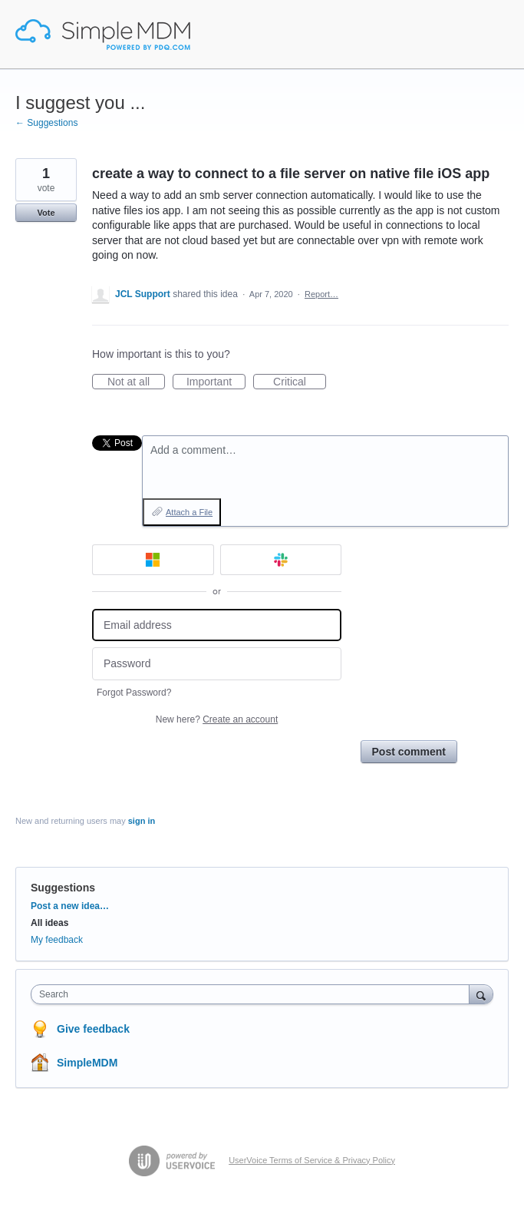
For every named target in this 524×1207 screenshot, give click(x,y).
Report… (321, 294)
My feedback (57, 939)
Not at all (136, 382)
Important (216, 382)
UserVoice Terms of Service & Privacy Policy (312, 1160)
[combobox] (253, 994)
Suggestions (63, 887)
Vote (45, 212)
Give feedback (93, 1029)
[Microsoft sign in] (153, 559)
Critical (299, 382)
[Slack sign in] (281, 559)
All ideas (49, 923)
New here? (217, 719)
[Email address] (216, 625)
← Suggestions (46, 122)
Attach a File (189, 512)
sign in (141, 820)
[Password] (216, 663)
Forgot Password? (134, 692)
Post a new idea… (70, 906)
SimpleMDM (87, 1063)
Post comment (409, 752)
